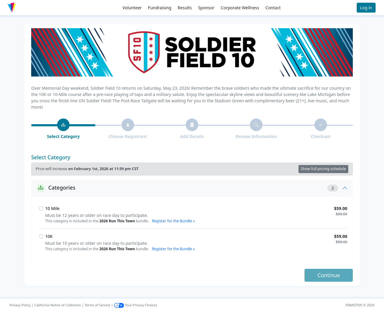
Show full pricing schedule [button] (323, 168)
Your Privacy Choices (135, 305)
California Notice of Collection (57, 305)
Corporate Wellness (240, 7)
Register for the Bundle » (173, 221)
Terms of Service (97, 305)
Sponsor (206, 7)
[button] (24, 7)
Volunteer (132, 7)
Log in (366, 7)
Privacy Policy (20, 305)
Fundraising (159, 7)
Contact (273, 7)
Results (185, 7)
